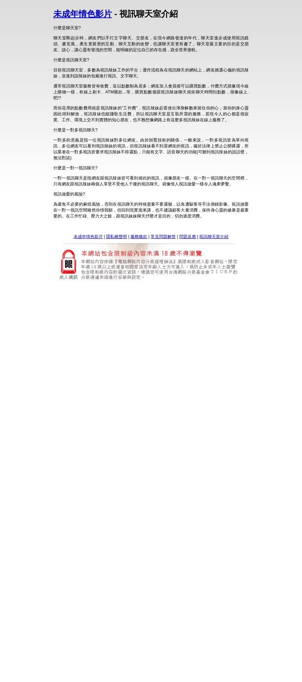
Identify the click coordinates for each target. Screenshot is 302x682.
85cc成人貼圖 (225, 563)
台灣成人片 (123, 392)
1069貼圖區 (171, 436)
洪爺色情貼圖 (175, 671)
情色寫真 (155, 430)
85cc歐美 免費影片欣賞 (152, 563)
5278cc (168, 315)
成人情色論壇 (120, 354)
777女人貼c (210, 321)
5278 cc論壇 (112, 315)
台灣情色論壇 (177, 354)
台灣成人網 (176, 392)
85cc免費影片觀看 (81, 563)
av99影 (211, 595)
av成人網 (199, 508)
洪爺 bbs (94, 671)
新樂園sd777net (95, 321)
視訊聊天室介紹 (213, 236)
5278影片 (136, 315)
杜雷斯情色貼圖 (113, 436)
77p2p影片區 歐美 (162, 632)
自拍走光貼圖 (144, 436)
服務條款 (138, 236)
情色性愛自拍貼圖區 (204, 436)
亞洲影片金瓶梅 (201, 469)
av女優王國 (129, 508)
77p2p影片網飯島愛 (122, 632)
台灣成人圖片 (150, 392)
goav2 (149, 508)
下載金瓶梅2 (231, 469)
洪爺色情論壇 (118, 671)
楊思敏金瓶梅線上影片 (162, 469)
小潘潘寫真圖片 (91, 430)
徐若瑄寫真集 (179, 430)
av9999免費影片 (186, 595)
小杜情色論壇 (148, 354)
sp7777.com (125, 321)
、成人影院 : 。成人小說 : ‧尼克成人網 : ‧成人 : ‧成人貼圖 (187, 545)
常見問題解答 (163, 236)
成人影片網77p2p (198, 632)
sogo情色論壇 (206, 354)
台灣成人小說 (203, 392)
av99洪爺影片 (97, 595)
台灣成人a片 (98, 392)
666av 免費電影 (173, 508)
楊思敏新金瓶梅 (123, 469)
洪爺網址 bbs (203, 671)
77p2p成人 (227, 632)
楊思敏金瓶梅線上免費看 (82, 469)
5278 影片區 (189, 315)
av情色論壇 (93, 354)
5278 (153, 315)
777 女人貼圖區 (181, 321)
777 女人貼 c (152, 321)
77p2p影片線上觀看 (82, 632)
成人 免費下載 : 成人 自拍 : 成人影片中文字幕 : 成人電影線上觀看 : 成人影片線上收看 (174, 551)
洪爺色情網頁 (146, 671)
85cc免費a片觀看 (193, 563)
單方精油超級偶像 (77, 475)
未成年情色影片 (82, 13)
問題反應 (187, 236)
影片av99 (121, 595)
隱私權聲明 (116, 236)
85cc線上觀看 (114, 563)
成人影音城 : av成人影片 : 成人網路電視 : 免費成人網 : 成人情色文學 (67, 545)
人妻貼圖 (87, 436)
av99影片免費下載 (151, 595)
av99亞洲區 (104, 508)
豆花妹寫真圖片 (210, 430)
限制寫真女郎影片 (126, 430)
